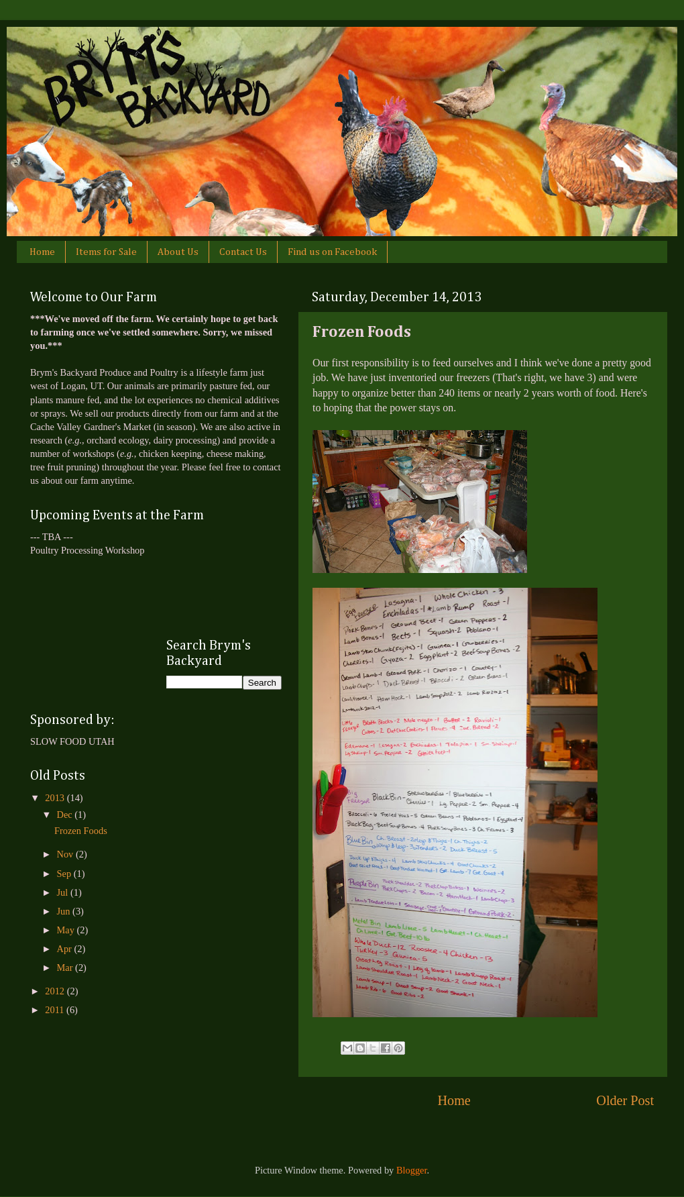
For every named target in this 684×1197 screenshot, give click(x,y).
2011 (55, 1009)
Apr (65, 948)
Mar (66, 967)
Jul (63, 892)
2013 (55, 797)
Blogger (411, 1170)
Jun (65, 911)
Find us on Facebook (332, 252)
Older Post (625, 1100)
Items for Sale (106, 252)
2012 (55, 991)
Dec (66, 814)
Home (42, 252)
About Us (178, 252)
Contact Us (243, 252)
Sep (65, 873)
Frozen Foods (80, 830)
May (67, 930)
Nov (66, 854)
